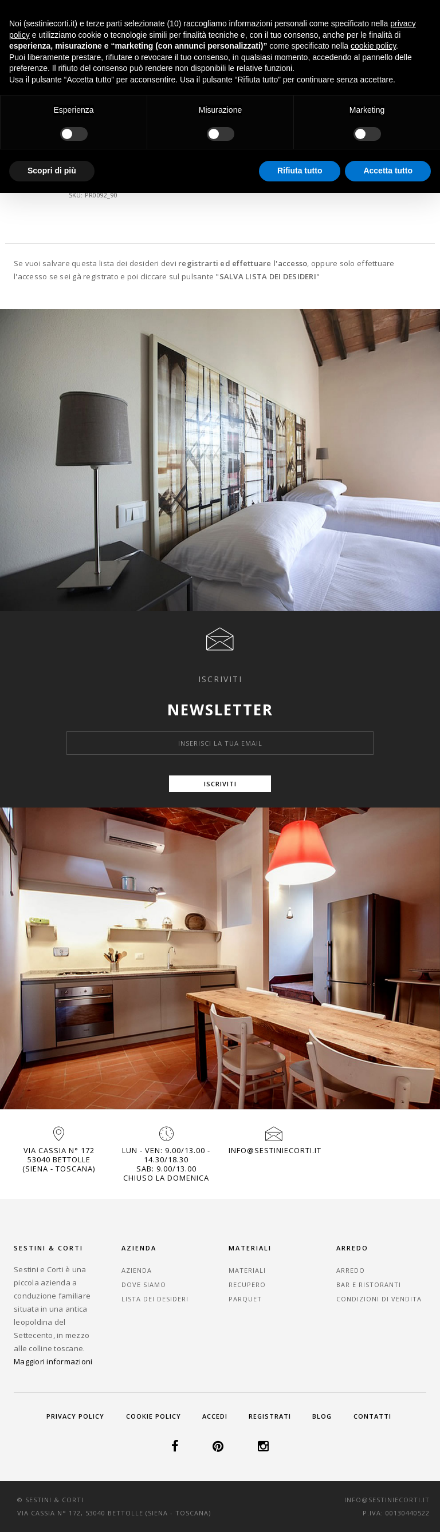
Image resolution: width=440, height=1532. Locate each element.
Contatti (372, 1416)
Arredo (350, 1270)
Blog (322, 1416)
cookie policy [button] (373, 45)
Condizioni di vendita (379, 1299)
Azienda (136, 1270)
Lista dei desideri (154, 1299)
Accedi (214, 1416)
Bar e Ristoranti (368, 1284)
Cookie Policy (153, 1416)
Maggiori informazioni (53, 1361)
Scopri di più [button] (52, 170)
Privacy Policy (75, 1416)
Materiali (247, 1270)
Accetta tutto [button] (387, 170)
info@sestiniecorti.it (275, 1150)
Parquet (245, 1299)
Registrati (270, 1416)
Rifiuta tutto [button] (300, 170)
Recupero (247, 1284)
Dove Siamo (143, 1284)
